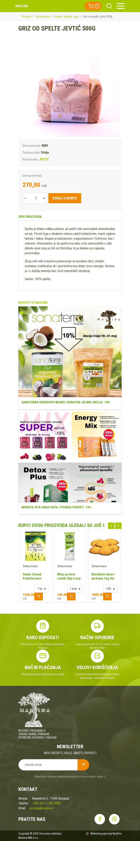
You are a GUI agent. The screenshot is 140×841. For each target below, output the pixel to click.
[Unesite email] (48, 764)
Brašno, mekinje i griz (67, 16)
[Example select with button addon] (42, 589)
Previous (111, 526)
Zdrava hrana (42, 16)
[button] (93, 6)
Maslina (21, 6)
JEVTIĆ (44, 159)
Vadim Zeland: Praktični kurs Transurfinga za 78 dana (35, 580)
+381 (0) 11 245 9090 (46, 803)
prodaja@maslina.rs (42, 808)
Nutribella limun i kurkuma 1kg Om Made (103, 578)
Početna (26, 16)
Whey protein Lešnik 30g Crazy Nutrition (69, 578)
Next (118, 526)
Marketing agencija (101, 833)
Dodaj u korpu (65, 198)
